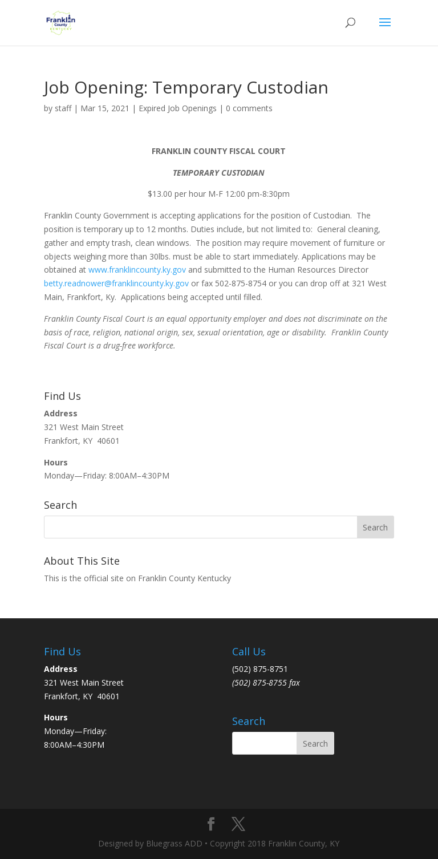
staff (63, 108)
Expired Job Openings (178, 108)
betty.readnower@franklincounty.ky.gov (116, 283)
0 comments (249, 108)
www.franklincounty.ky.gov (137, 269)
